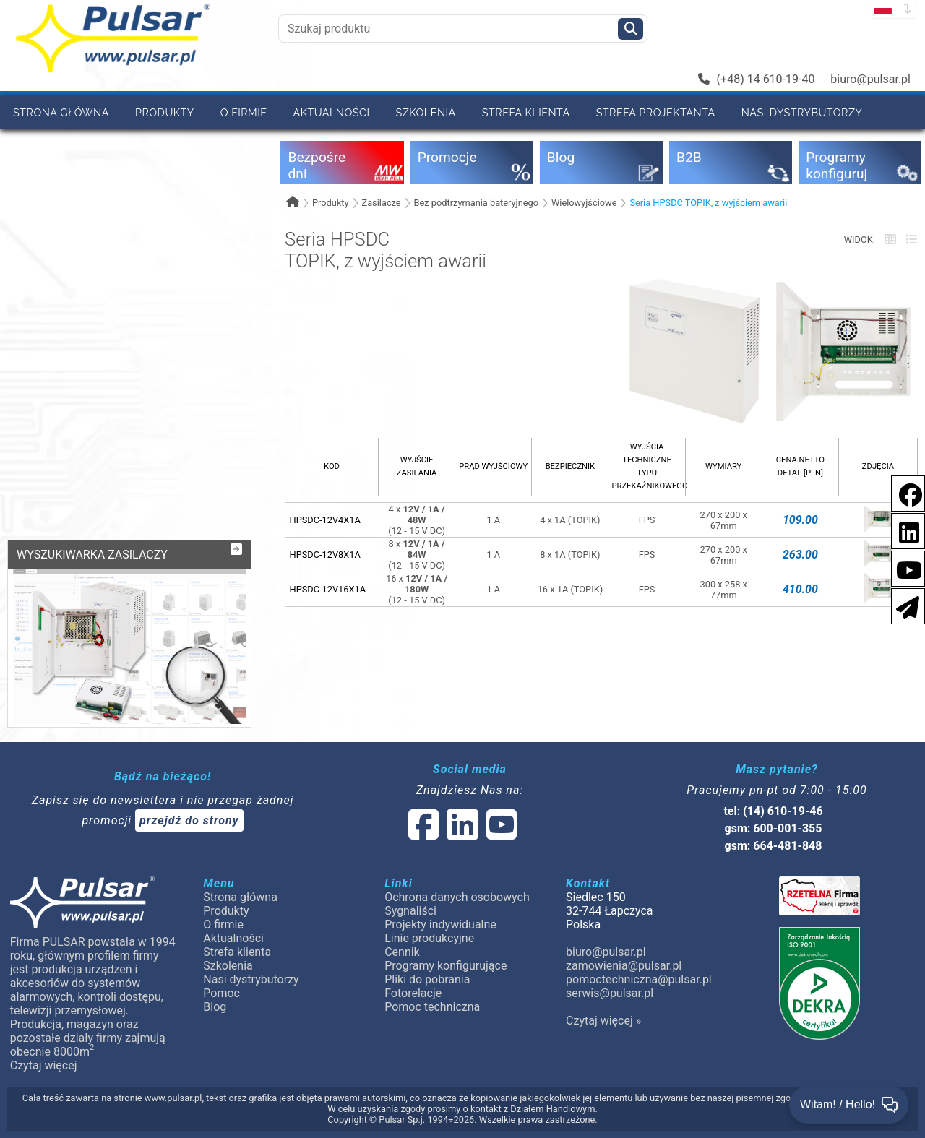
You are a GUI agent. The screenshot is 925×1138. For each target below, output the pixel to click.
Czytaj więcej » (603, 1020)
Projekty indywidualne (440, 924)
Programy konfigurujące (445, 966)
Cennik (146, 145)
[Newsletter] (903, 605)
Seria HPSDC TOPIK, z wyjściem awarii (708, 202)
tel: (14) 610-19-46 (772, 811)
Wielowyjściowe (584, 202)
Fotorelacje (413, 993)
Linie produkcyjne (429, 938)
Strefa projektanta (655, 112)
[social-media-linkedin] (902, 530)
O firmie (243, 112)
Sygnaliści (410, 911)
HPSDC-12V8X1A (325, 554)
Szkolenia (425, 112)
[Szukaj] (630, 29)
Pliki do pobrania (427, 979)
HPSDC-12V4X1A (325, 519)
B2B (89, 145)
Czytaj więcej (43, 1065)
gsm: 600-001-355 (773, 828)
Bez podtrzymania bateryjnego (476, 202)
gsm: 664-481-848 (773, 846)
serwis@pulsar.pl (609, 993)
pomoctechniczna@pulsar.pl (639, 979)
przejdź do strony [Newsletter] (189, 820)
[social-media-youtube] (905, 567)
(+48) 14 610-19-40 (756, 79)
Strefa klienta (526, 112)
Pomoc (33, 145)
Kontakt (217, 145)
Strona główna (61, 112)
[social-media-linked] (461, 833)
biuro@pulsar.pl (870, 79)
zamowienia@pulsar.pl (623, 966)
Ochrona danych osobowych (457, 897)
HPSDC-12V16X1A (328, 589)
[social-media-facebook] (903, 492)
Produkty (164, 112)
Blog (214, 1007)
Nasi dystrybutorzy (802, 112)
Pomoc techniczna (432, 1007)
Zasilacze (380, 202)
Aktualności (331, 112)
